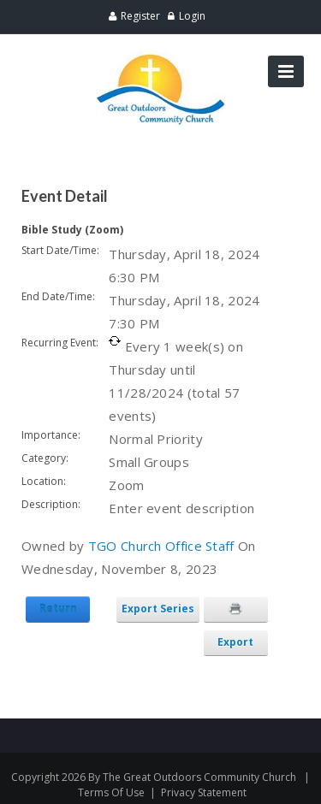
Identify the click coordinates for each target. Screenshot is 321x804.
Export (235, 642)
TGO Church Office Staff (161, 545)
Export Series (158, 608)
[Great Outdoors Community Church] (161, 58)
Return (58, 608)
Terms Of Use (111, 792)
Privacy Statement (204, 792)
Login (192, 16)
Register (140, 16)
